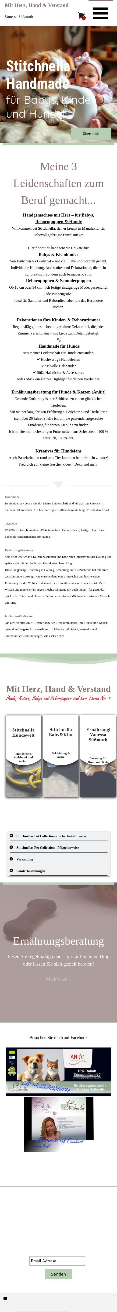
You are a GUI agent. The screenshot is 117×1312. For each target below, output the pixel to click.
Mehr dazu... (58, 979)
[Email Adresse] (57, 1261)
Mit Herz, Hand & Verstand (37, 5)
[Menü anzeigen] (101, 13)
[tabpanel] (58, 312)
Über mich (90, 134)
